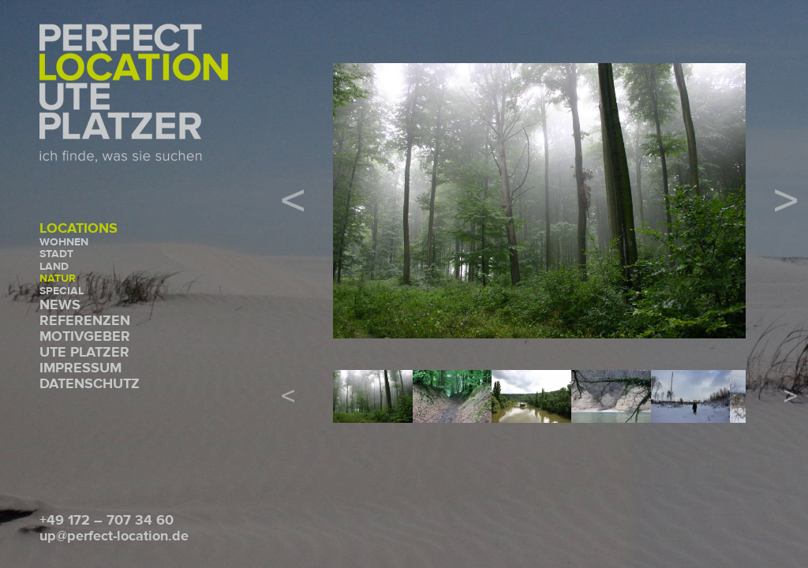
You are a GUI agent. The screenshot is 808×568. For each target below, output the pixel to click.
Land (54, 267)
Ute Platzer (84, 352)
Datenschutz (89, 384)
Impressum (80, 368)
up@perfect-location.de (114, 536)
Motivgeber (84, 336)
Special (61, 291)
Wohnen (63, 242)
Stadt (56, 254)
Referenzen (84, 321)
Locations (78, 228)
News (59, 305)
